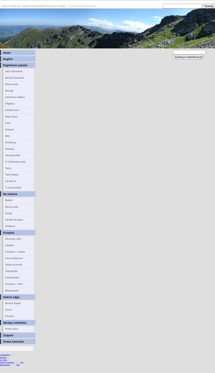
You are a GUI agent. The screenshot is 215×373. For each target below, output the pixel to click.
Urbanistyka (12, 277)
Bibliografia (12, 290)
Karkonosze (12, 110)
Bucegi (9, 90)
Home (6, 52)
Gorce (8, 309)
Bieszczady (11, 84)
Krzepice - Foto (14, 284)
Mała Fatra (11, 116)
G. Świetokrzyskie (15, 161)
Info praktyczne (14, 258)
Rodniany (10, 142)
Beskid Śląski (13, 303)
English (8, 59)
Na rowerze (10, 194)
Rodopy (9, 149)
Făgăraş (10, 103)
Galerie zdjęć (11, 297)
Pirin (8, 123)
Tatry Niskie (12, 174)
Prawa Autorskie (13, 341)
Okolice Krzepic (14, 219)
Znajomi (8, 335)
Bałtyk (9, 200)
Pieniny (9, 316)
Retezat (9, 129)
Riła (7, 136)
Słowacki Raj (12, 155)
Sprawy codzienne (14, 322)
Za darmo (10, 181)
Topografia (11, 271)
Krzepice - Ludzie (15, 251)
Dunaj (8, 213)
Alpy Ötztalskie (14, 71)
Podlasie (10, 226)
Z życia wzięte (13, 187)
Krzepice (8, 232)
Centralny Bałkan (15, 97)
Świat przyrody (13, 264)
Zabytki (9, 245)
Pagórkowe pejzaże (15, 65)
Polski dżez (11, 328)
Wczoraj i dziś (13, 238)
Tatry (8, 168)
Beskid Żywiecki (14, 77)
